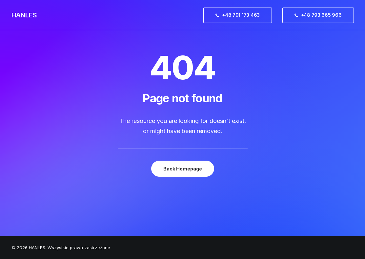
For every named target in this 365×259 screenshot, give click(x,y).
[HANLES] (24, 15)
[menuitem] (239, 15)
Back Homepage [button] (182, 168)
